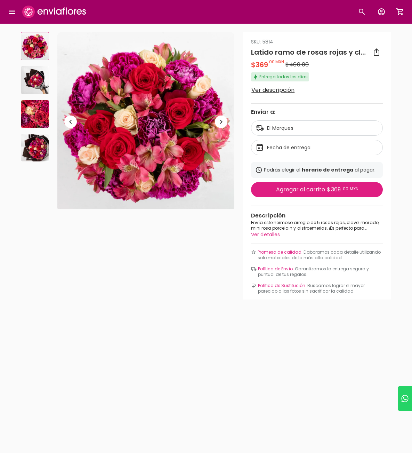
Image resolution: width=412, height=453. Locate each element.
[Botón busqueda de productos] (362, 12)
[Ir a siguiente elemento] (221, 122)
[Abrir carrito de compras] (400, 12)
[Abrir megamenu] (12, 12)
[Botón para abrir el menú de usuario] (381, 12)
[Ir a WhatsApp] (405, 398)
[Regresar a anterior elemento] (70, 122)
